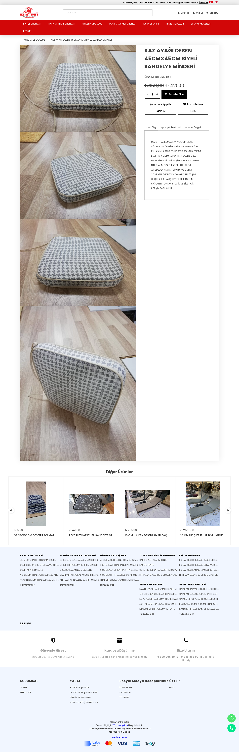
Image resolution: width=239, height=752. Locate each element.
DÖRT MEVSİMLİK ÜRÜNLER (122, 23)
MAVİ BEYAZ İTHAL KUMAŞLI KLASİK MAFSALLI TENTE (165, 589)
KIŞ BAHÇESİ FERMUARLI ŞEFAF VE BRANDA (200, 565)
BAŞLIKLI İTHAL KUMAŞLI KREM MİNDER (79, 565)
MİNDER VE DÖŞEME (92, 23)
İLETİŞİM (27, 31)
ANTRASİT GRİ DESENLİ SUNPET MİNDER (79, 579)
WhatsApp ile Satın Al (160, 107)
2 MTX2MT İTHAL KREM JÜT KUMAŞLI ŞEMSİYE (201, 608)
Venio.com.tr (119, 737)
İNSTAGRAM (126, 687)
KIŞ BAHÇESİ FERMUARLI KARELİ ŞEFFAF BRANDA (203, 560)
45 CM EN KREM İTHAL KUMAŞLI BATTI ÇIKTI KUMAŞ (45, 579)
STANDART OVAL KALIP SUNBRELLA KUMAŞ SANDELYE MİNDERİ (91, 574)
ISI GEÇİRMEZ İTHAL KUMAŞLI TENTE (157, 608)
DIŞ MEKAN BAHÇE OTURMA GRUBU (38, 560)
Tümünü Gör (27, 584)
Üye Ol (197, 12)
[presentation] (11, 510)
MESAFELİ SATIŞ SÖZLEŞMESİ (84, 702)
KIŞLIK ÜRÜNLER (151, 23)
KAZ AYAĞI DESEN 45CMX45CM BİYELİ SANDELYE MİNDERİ (82, 39)
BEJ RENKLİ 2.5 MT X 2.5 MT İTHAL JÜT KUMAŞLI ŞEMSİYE (207, 603)
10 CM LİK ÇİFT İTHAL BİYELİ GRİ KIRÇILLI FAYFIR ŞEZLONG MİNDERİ (131, 574)
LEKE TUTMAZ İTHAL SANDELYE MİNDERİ (119, 565)
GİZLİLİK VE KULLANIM (80, 697)
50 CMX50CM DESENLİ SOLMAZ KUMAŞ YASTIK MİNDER (127, 560)
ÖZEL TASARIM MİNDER (31, 570)
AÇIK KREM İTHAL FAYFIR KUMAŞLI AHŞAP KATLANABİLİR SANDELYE (53, 574)
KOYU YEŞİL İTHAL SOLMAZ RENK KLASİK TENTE (162, 599)
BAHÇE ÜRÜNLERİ (31, 23)
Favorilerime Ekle (193, 107)
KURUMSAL (25, 692)
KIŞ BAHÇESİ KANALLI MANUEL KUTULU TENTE (201, 570)
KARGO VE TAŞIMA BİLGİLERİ (84, 692)
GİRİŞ (172, 687)
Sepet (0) (212, 12)
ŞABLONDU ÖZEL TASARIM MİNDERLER (79, 560)
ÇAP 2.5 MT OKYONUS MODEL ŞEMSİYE (198, 599)
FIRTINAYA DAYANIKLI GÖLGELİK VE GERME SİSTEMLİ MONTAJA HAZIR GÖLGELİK (178, 574)
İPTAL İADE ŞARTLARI (80, 687)
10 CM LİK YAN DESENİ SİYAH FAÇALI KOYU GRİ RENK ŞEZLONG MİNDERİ (135, 570)
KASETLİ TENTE (146, 565)
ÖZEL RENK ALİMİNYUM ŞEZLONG (76, 570)
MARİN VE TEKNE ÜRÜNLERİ (61, 23)
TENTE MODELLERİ (175, 23)
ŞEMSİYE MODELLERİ (201, 23)
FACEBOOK (125, 692)
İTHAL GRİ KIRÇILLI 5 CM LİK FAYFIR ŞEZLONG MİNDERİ (126, 579)
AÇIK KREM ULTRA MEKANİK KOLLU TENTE (159, 603)
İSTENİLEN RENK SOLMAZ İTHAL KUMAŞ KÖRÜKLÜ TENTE (167, 594)
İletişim (203, 2)
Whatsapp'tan (120, 725)
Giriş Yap (183, 12)
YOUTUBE (124, 697)
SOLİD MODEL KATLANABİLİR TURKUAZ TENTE (161, 570)
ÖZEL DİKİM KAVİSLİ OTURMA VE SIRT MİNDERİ (43, 565)
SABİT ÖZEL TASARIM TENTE (153, 560)
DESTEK (24, 687)
